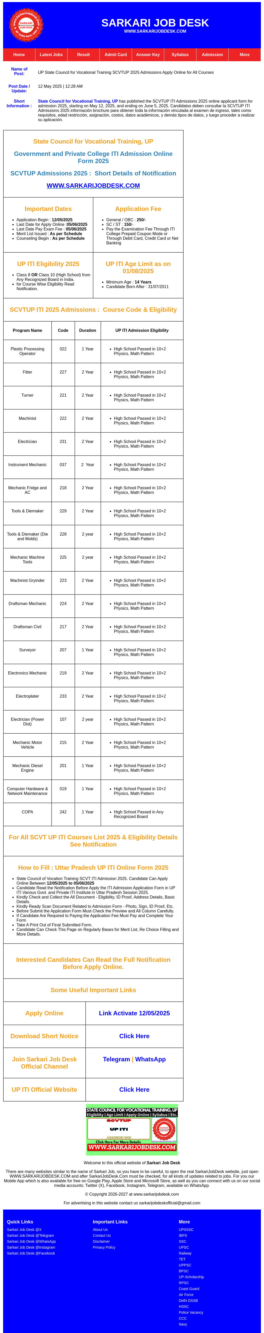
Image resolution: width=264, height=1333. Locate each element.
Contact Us (102, 1235)
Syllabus (180, 54)
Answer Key (148, 54)
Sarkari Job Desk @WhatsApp (31, 1241)
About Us (100, 1230)
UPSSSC (186, 1230)
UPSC (184, 1247)
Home (19, 54)
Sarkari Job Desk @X (24, 1230)
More (245, 54)
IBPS (183, 1235)
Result (83, 54)
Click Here (134, 1089)
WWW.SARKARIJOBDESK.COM (93, 185)
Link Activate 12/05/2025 (134, 1013)
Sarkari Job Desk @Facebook (31, 1253)
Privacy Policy (104, 1247)
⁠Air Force (186, 1295)
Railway (185, 1253)
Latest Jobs (51, 54)
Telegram (116, 1059)
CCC (183, 1318)
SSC (182, 1241)
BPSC (184, 1271)
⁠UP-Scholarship (191, 1277)
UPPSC (185, 1265)
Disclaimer (101, 1241)
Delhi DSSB (188, 1301)
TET (182, 1259)
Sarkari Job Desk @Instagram (31, 1247)
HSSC (184, 1306)
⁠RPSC (184, 1283)
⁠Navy (183, 1324)
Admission (212, 54)
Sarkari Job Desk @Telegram (30, 1235)
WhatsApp (150, 1059)
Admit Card (116, 54)
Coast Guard (189, 1289)
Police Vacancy (191, 1312)
